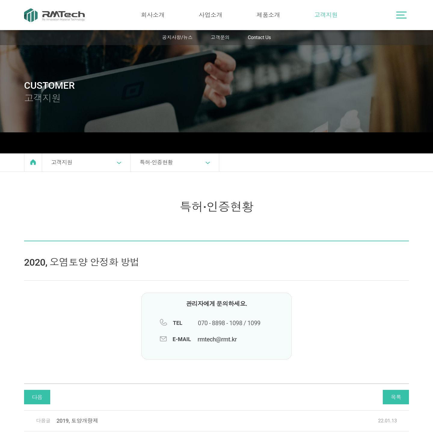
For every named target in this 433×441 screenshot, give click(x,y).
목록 (396, 397)
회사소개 (152, 15)
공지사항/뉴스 (177, 37)
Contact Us (259, 37)
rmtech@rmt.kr (217, 339)
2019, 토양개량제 (77, 421)
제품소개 (268, 15)
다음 (37, 397)
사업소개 (210, 15)
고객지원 (326, 15)
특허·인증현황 (175, 162)
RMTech (54, 15)
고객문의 (220, 37)
